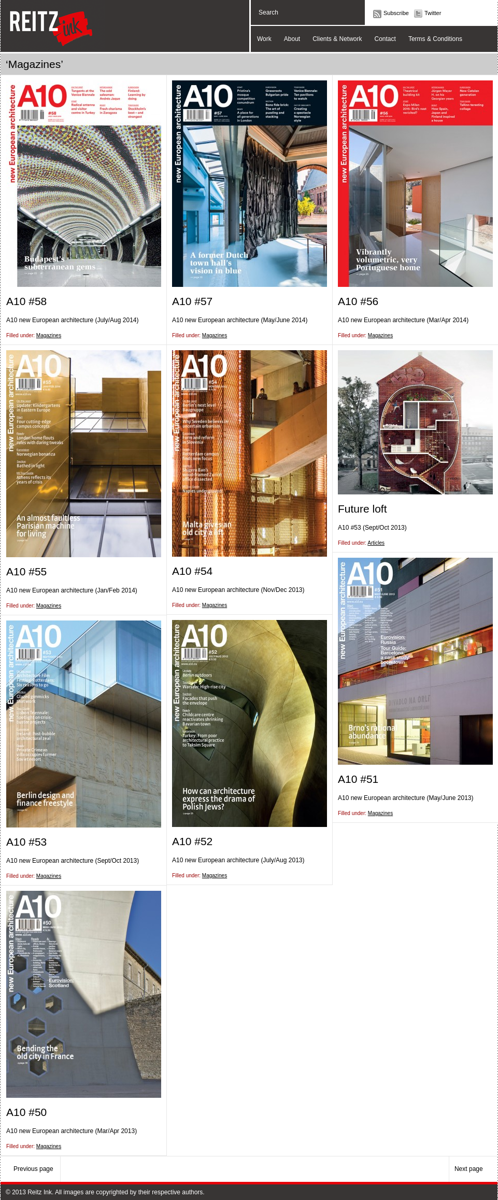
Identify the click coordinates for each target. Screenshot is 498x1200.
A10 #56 (358, 301)
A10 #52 (192, 841)
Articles (376, 543)
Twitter (432, 13)
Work (264, 39)
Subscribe (396, 13)
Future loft (362, 509)
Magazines (48, 335)
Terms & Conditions (435, 39)
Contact (385, 39)
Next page (469, 1169)
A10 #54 (192, 571)
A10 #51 (358, 779)
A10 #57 (192, 301)
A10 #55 (26, 571)
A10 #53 (26, 842)
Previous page (34, 1169)
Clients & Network (337, 39)
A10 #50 (26, 1112)
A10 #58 (26, 301)
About (292, 39)
